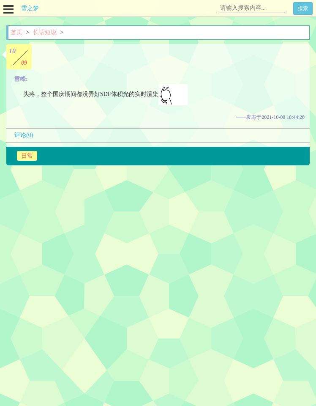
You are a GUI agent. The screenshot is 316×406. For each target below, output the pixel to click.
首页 (16, 32)
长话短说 (45, 32)
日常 (27, 156)
